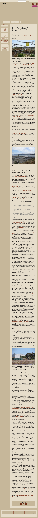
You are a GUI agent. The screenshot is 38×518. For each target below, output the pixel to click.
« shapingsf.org (3, 3)
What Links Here (4, 38)
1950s (5, 30)
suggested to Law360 (27, 402)
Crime (5, 34)
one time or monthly (4, 47)
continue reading (15, 499)
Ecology (5, 35)
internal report (15, 186)
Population (12, 21)
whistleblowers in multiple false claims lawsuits (21, 94)
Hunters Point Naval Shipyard (29, 72)
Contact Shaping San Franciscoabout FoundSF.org (31, 513)
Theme (16, 21)
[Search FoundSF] (22, 1)
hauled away (21, 227)
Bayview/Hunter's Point (4, 25)
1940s (5, 29)
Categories (4, 24)
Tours (18, 21)
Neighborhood (8, 21)
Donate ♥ (34, 6)
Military (5, 28)
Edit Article (4, 42)
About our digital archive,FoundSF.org (7, 513)
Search (28, 1)
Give (20, 21)
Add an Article (5, 41)
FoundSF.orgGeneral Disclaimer (19, 513)
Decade (4, 21)
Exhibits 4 (20, 382)
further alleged (19, 416)
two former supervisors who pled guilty (20, 321)
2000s (5, 31)
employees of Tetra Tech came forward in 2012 (23, 128)
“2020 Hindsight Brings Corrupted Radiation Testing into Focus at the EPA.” (23, 65)
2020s (5, 36)
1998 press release (26, 198)
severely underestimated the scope (19, 222)
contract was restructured (20, 176)
